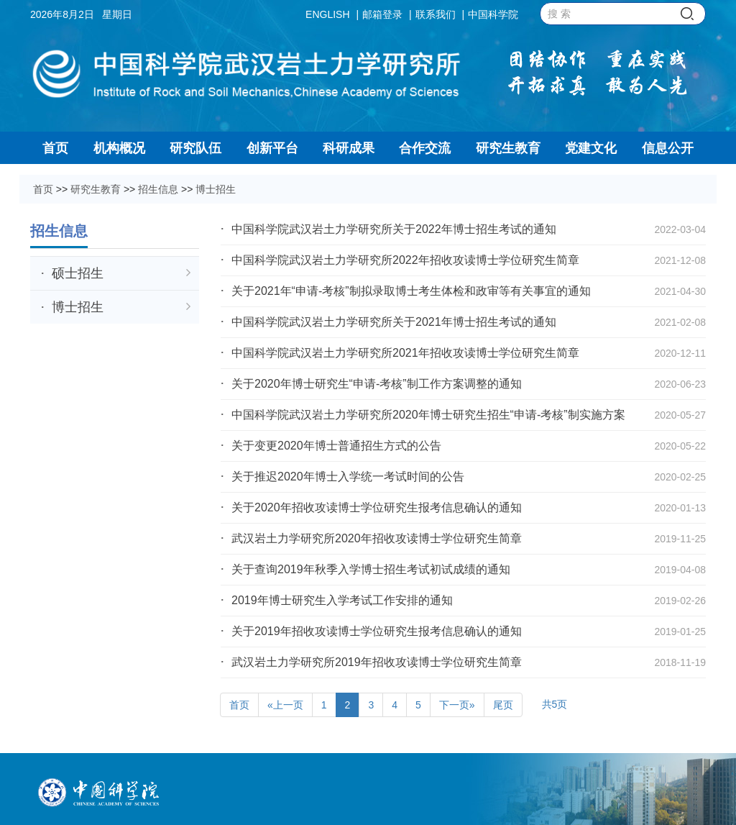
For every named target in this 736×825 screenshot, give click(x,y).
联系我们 (435, 14)
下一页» (457, 705)
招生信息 (158, 189)
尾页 (503, 705)
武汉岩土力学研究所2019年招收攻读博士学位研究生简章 (376, 662)
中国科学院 (493, 14)
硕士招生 (121, 273)
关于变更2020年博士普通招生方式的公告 (336, 445)
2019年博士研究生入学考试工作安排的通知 (342, 600)
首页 (43, 189)
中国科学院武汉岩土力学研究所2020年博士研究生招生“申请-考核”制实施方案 (428, 415)
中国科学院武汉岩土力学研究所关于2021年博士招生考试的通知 (393, 322)
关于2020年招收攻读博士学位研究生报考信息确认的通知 (376, 507)
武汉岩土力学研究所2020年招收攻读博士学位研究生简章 (376, 538)
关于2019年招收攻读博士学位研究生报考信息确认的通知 (376, 631)
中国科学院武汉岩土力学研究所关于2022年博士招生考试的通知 (393, 229)
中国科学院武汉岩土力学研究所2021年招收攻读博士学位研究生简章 (405, 353)
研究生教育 (95, 189)
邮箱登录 (382, 14)
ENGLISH (327, 14)
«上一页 (285, 705)
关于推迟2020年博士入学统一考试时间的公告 (347, 476)
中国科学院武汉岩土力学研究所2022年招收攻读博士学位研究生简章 (405, 260)
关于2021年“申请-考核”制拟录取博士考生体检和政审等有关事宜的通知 (411, 291)
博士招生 (216, 189)
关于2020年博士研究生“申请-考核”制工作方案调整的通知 (376, 384)
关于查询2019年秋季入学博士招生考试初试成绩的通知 (388, 569)
